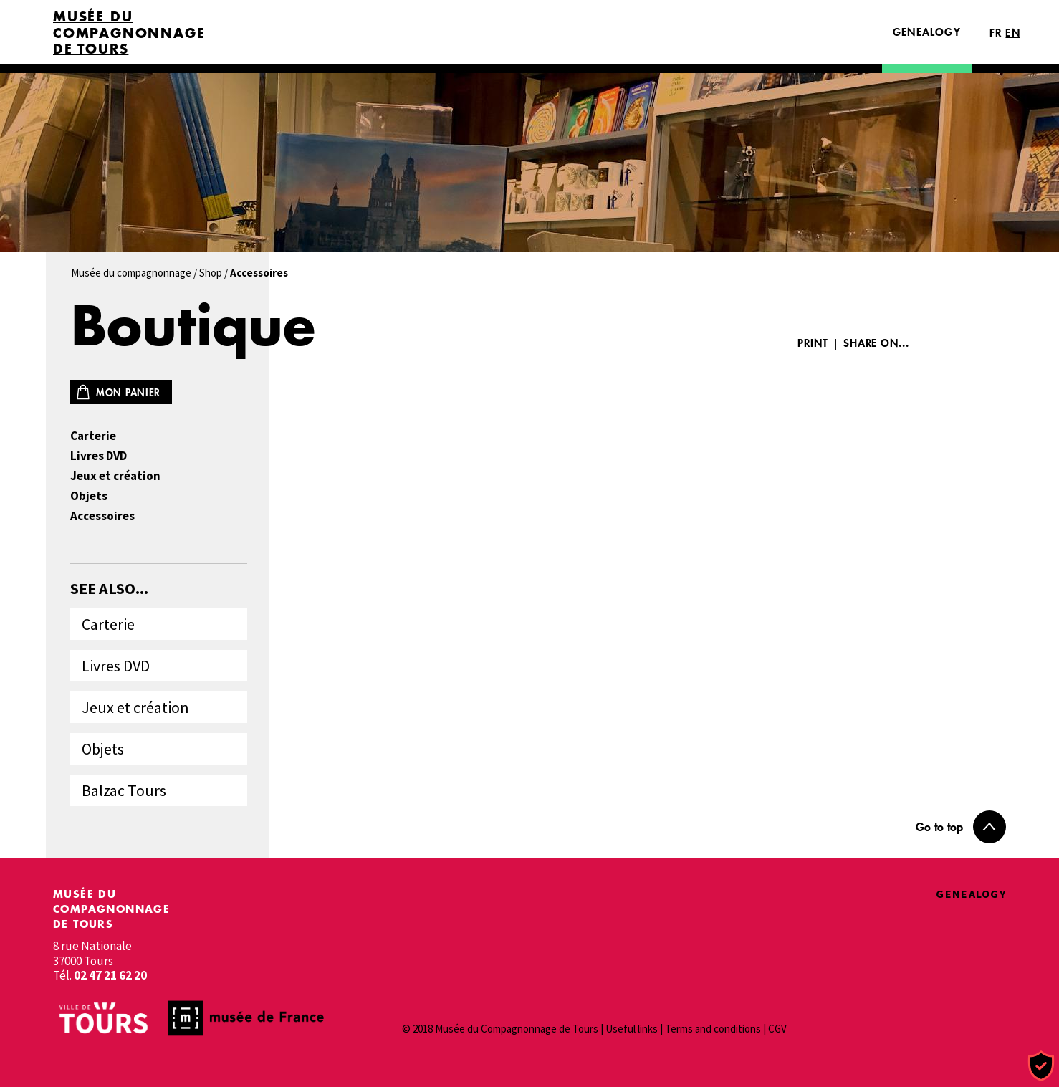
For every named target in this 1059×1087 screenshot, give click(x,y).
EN (1012, 32)
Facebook (939, 342)
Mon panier (128, 392)
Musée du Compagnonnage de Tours (129, 33)
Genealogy (927, 32)
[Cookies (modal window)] (1041, 1066)
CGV (777, 1028)
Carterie (93, 436)
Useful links (631, 1028)
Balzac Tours (124, 790)
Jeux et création (115, 476)
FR (995, 32)
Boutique (193, 325)
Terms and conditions (713, 1028)
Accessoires (102, 516)
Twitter (982, 342)
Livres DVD (98, 456)
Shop (210, 272)
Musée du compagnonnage (131, 272)
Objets (88, 496)
